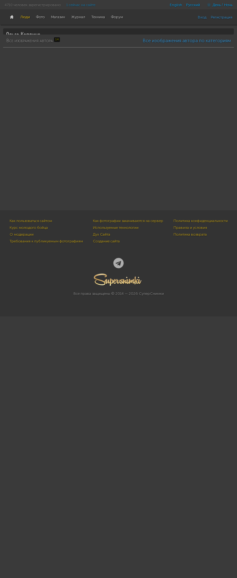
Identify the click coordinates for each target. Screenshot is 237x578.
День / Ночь (218, 5)
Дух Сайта (101, 496)
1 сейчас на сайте (80, 5)
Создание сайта (106, 503)
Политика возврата (190, 496)
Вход (202, 17)
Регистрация (221, 17)
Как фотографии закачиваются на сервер (128, 482)
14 (11, 107)
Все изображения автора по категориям (187, 195)
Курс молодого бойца (29, 489)
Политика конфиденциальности (200, 482)
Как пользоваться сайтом (31, 482)
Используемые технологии (116, 489)
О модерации (22, 496)
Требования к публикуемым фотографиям (46, 503)
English (176, 5)
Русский (193, 5)
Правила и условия (190, 489)
